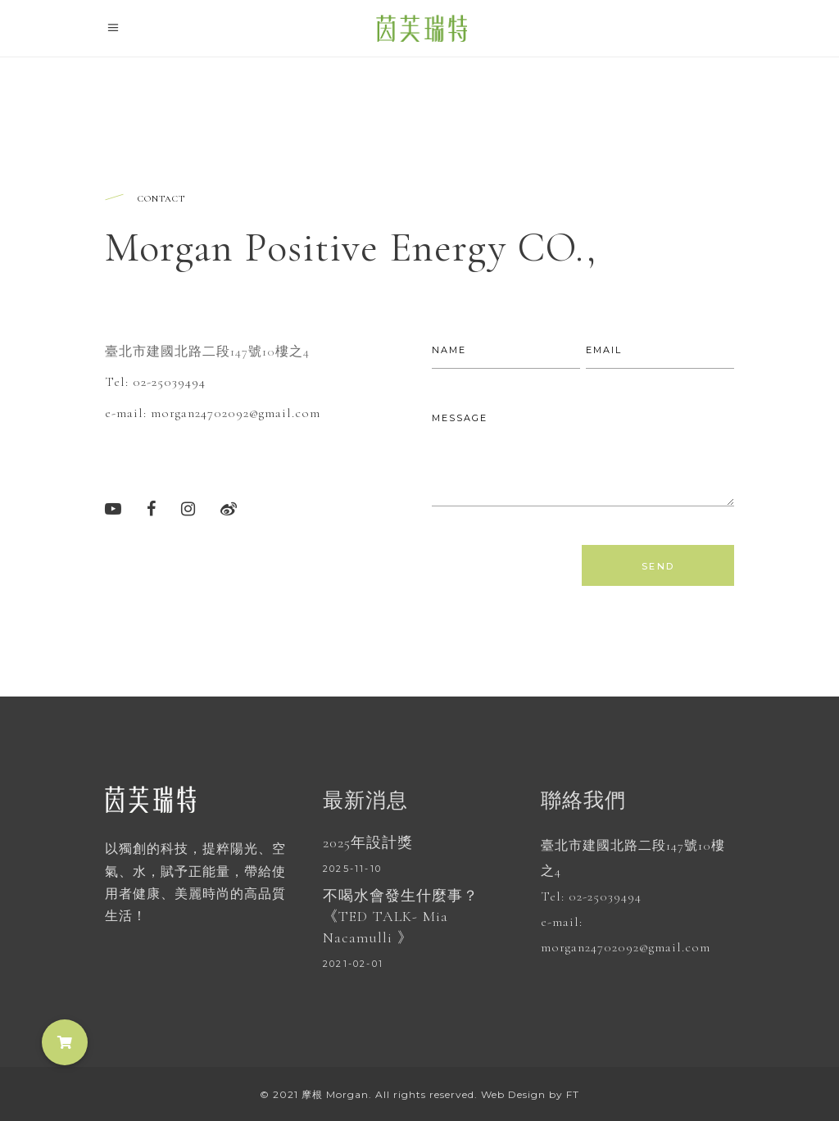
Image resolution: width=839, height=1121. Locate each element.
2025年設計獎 (368, 842)
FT (572, 1094)
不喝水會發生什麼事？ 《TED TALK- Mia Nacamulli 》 (400, 916)
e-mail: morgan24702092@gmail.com (212, 412)
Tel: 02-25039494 (155, 381)
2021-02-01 (353, 963)
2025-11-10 (352, 868)
